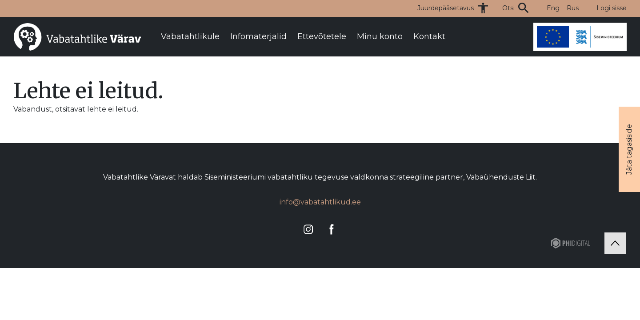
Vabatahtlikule (190, 36)
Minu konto (380, 36)
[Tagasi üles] (615, 243)
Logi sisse (611, 8)
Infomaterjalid (258, 36)
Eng (553, 8)
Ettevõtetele (321, 36)
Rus (573, 8)
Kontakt (429, 36)
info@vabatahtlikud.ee (320, 202)
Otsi (508, 8)
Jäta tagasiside (629, 149)
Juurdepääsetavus (445, 8)
